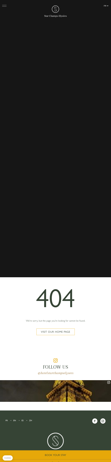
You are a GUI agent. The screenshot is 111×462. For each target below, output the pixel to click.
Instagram (103, 421)
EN (14, 420)
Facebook (94, 421)
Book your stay (55, 455)
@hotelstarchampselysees (55, 373)
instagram (55, 360)
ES (23, 420)
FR (6, 420)
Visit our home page (55, 331)
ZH (30, 420)
